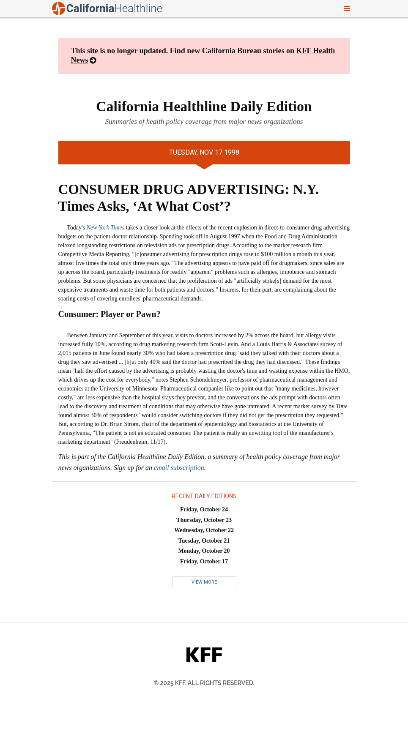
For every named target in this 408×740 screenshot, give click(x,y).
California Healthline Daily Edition (204, 106)
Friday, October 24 (204, 509)
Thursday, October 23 (204, 520)
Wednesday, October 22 (204, 530)
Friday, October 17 (204, 561)
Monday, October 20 (204, 551)
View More (204, 582)
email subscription (179, 467)
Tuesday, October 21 (204, 541)
